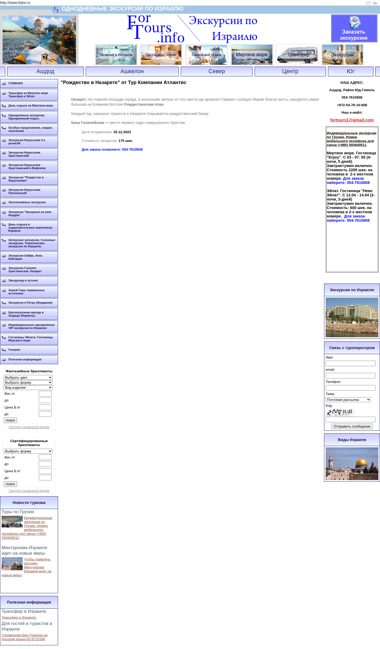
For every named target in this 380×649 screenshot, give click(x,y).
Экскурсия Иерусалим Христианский (24, 154)
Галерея (14, 349)
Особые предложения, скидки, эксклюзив (30, 129)
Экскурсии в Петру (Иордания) (30, 302)
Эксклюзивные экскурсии (27, 202)
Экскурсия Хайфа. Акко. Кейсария (25, 257)
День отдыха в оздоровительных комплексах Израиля (30, 227)
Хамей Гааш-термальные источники (26, 292)
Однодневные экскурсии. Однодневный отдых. (26, 117)
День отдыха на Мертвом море (30, 105)
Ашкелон (132, 71)
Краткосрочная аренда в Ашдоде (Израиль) (26, 314)
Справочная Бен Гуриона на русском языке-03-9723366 (25, 637)
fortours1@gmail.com (352, 120)
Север (216, 71)
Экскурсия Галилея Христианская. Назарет (25, 269)
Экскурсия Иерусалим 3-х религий (26, 141)
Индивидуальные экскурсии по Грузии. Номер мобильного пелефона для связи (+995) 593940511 (27, 528)
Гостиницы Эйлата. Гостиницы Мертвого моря (30, 339)
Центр (290, 71)
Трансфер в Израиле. (19, 617)
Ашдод (45, 71)
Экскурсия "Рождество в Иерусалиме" (26, 179)
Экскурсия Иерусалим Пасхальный (24, 191)
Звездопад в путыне (23, 280)
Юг (350, 71)
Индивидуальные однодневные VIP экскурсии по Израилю (31, 326)
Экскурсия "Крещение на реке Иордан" (29, 213)
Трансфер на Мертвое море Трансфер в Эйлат (28, 94)
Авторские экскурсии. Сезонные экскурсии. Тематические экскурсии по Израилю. (31, 243)
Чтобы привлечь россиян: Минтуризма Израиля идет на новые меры (26, 567)
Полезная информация (24, 359)
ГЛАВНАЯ (15, 83)
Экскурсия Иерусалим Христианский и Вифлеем (27, 166)
